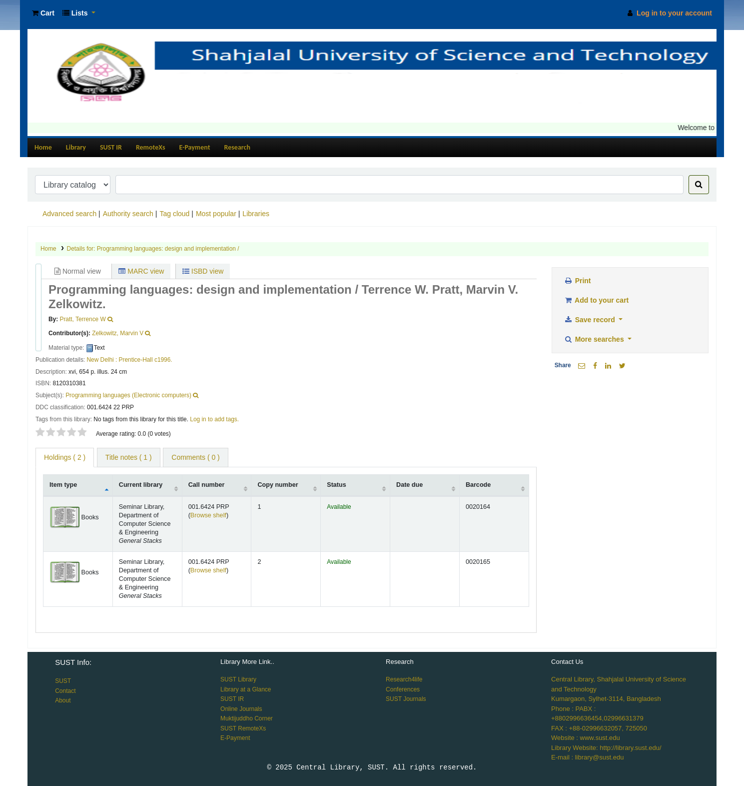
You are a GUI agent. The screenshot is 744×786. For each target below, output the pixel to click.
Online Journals (241, 708)
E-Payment (194, 147)
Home (43, 147)
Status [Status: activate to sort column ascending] (336, 484)
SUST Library (238, 679)
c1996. (163, 359)
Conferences (403, 689)
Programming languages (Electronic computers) (128, 395)
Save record (590, 320)
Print (577, 281)
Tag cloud (174, 214)
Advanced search (69, 214)
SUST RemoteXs (243, 728)
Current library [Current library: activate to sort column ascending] (140, 484)
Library (76, 147)
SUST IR (111, 147)
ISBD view (202, 271)
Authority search (128, 214)
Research (237, 147)
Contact (65, 690)
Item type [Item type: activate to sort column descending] (63, 484)
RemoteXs (150, 147)
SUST (63, 680)
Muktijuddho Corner (246, 718)
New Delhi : (101, 359)
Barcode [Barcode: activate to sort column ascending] (478, 484)
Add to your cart (596, 300)
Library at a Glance (245, 689)
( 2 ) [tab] (64, 457)
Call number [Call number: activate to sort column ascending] (206, 484)
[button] (43, 13)
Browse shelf (208, 515)
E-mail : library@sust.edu (587, 757)
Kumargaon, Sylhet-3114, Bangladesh (606, 698)
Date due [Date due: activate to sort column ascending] (409, 484)
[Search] (699, 184)
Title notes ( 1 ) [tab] (128, 457)
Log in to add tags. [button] (214, 419)
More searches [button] (595, 339)
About (62, 700)
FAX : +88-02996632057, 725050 (599, 728)
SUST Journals (406, 698)
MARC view (141, 271)
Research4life (404, 679)
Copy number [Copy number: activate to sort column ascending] (277, 484)
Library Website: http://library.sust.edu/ (606, 747)
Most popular (216, 214)
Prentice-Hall (136, 359)
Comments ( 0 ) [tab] (195, 457)
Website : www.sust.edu (585, 737)
